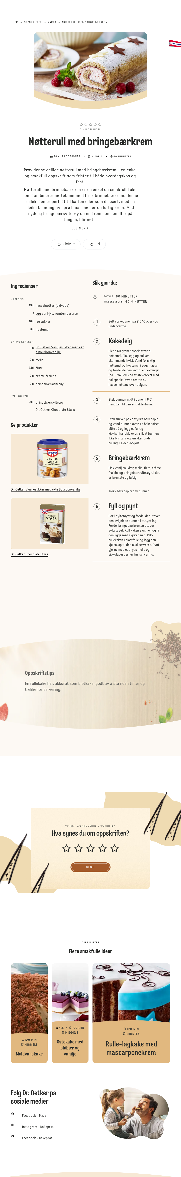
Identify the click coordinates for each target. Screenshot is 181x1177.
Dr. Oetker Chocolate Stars (55, 410)
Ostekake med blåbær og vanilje (70, 1013)
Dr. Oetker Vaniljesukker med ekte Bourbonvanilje (60, 350)
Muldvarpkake (29, 1013)
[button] (90, 117)
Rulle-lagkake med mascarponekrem (131, 1013)
